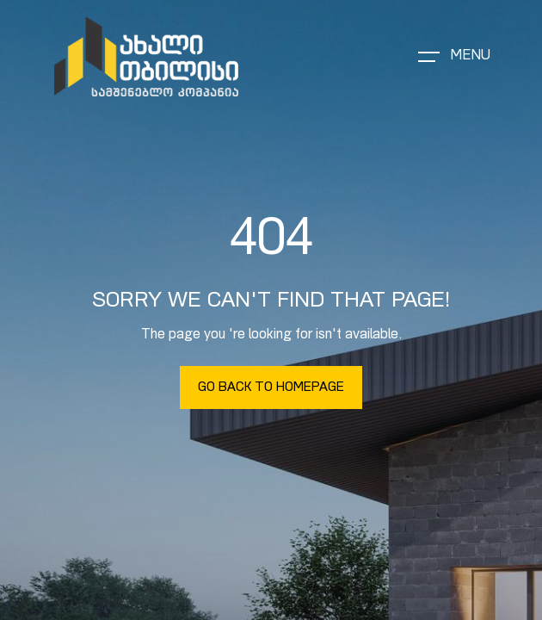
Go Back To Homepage (271, 387)
